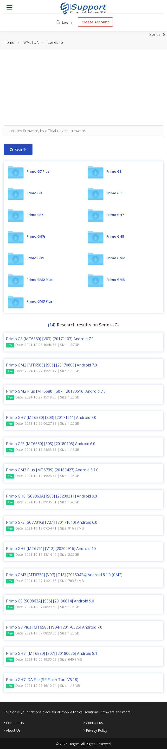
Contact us (94, 723)
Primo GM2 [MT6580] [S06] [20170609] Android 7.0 (51, 366)
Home (9, 42)
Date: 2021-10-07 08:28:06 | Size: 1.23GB (42, 634)
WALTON (31, 42)
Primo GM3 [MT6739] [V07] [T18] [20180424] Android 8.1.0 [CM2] (64, 576)
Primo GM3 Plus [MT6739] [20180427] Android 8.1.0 (52, 471)
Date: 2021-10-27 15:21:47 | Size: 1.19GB (42, 372)
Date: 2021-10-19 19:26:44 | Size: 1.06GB (42, 477)
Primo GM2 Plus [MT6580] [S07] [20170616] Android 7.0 (56, 392)
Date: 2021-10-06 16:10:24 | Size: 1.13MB (43, 687)
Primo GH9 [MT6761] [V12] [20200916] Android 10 (51, 550)
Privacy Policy (96, 730)
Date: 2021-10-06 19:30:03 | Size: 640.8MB (44, 661)
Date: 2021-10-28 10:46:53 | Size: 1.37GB (42, 346)
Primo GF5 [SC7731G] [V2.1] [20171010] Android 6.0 (51, 524)
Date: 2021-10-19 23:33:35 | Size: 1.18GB (42, 451)
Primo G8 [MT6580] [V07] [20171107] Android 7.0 (50, 340)
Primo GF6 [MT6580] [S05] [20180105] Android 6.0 (50, 445)
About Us (13, 730)
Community (15, 723)
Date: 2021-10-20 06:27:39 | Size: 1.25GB (42, 425)
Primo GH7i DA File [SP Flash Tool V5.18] (42, 681)
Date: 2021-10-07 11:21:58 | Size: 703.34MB (45, 582)
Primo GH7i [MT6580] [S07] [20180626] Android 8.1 (51, 655)
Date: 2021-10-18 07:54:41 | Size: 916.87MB (45, 530)
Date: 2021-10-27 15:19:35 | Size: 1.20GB (42, 398)
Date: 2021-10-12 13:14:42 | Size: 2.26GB (42, 556)
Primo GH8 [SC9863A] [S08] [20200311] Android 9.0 (51, 497)
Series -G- (56, 42)
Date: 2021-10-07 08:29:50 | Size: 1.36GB (42, 608)
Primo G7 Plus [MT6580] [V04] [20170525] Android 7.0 (54, 628)
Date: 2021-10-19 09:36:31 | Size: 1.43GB (42, 503)
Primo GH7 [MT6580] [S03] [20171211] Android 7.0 (51, 419)
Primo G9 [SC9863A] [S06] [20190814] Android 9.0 (50, 602)
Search (18, 149)
